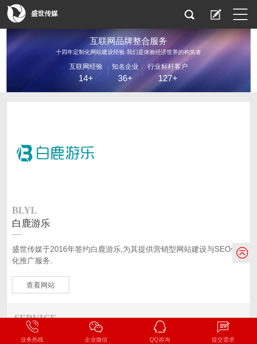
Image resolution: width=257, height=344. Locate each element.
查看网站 (40, 285)
